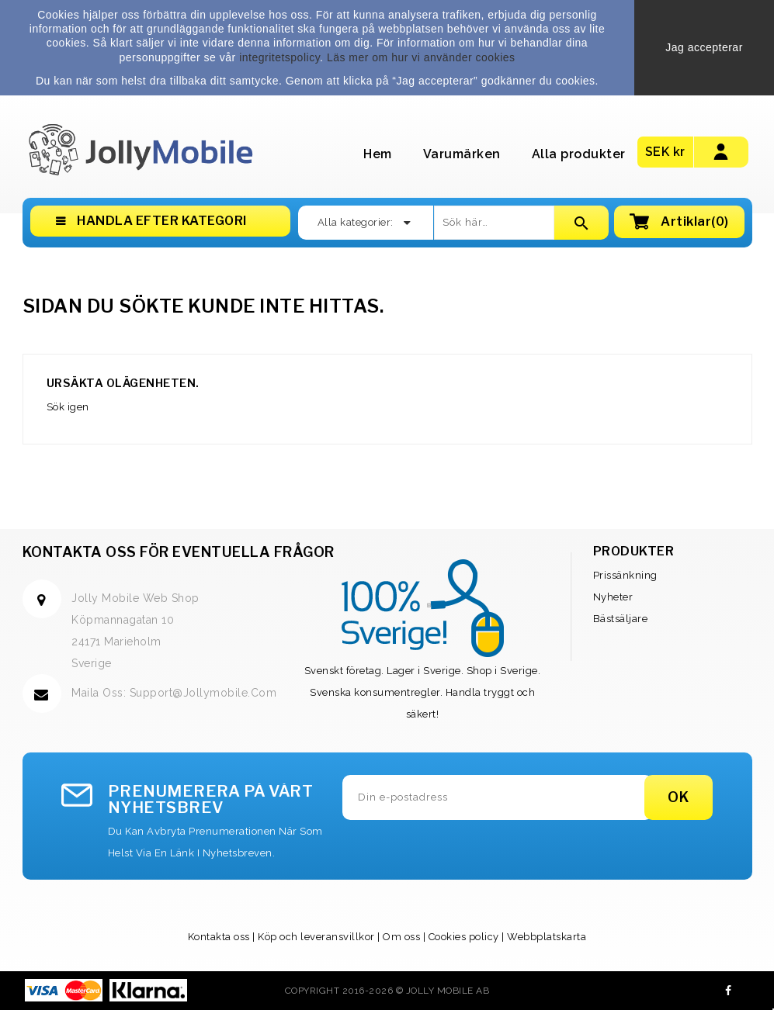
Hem (377, 154)
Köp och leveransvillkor (316, 937)
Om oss (401, 937)
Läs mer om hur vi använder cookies (421, 57)
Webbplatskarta (546, 937)
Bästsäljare (620, 618)
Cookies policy (464, 937)
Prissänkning (625, 575)
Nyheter (613, 597)
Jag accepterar (704, 47)
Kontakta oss (219, 937)
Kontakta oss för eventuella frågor (179, 552)
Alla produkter (579, 154)
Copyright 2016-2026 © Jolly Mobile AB (387, 990)
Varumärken (462, 154)
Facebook (729, 990)
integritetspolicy (279, 57)
